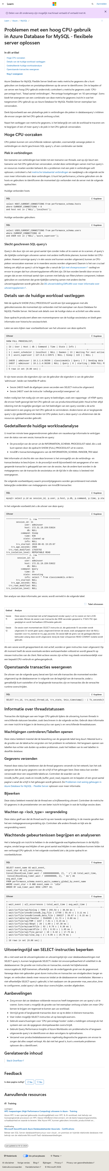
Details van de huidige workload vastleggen (26, 61)
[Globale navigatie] (3, 4)
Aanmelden (102, 3)
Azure (14, 20)
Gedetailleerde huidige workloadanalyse (24, 65)
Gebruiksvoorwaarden (12, 1166)
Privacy (58, 1162)
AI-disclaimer (8, 1162)
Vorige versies (23, 1162)
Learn (6, 20)
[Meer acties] (102, 21)
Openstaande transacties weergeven (23, 69)
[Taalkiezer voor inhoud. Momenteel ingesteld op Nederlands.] (10, 1156)
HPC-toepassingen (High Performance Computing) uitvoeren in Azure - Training (40, 1111)
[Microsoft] (54, 4)
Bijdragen (47, 1162)
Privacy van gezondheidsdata (80, 1162)
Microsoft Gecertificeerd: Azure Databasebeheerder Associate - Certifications (39, 1129)
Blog (35, 1162)
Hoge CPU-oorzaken (16, 57)
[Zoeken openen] (92, 4)
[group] (54, 355)
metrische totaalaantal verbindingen (50, 172)
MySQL (24, 20)
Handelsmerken (32, 1166)
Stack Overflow (14, 1060)
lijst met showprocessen (73, 267)
